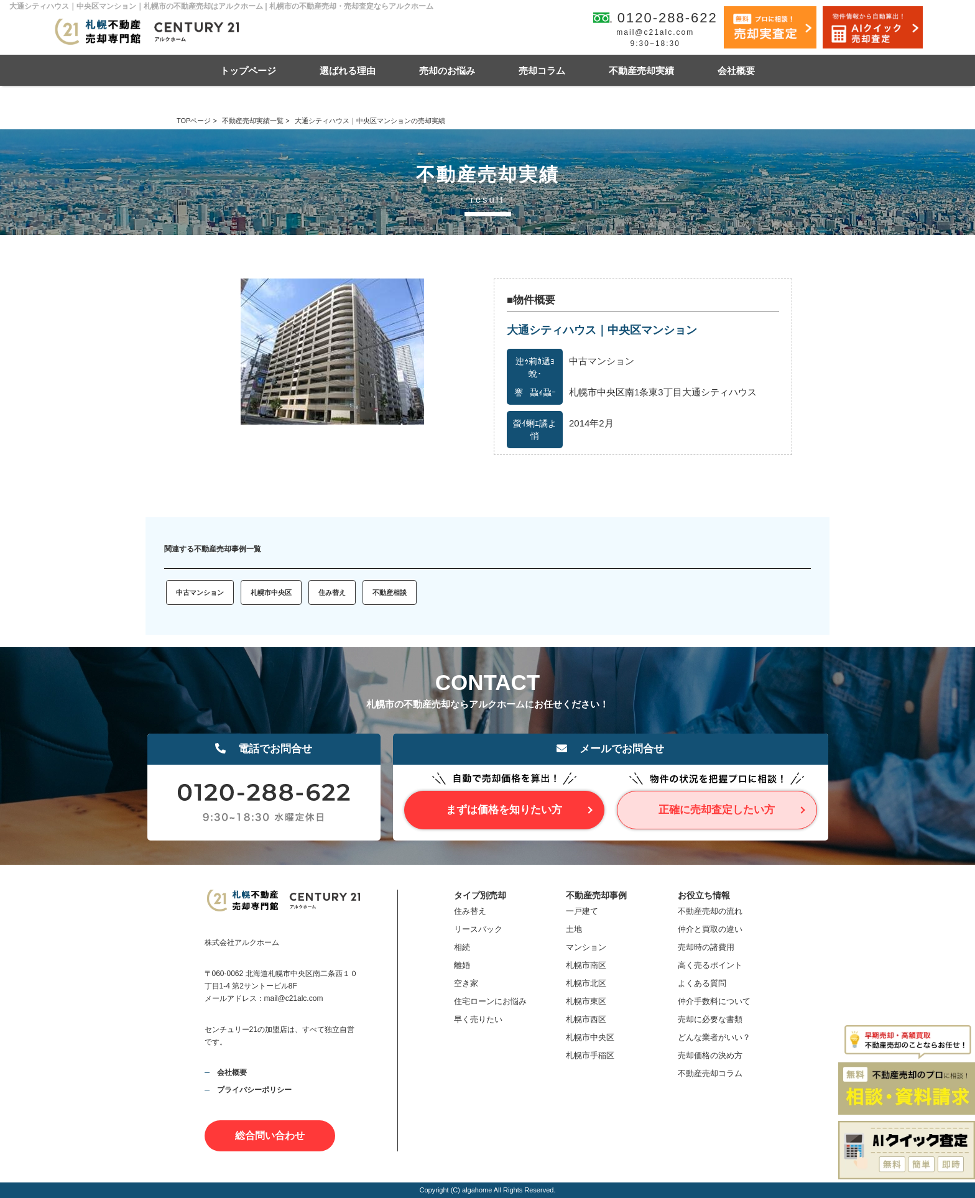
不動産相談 (389, 592)
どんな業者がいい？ (714, 1037)
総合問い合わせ (270, 1135)
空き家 (466, 983)
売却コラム (542, 70)
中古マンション (200, 592)
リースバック (478, 929)
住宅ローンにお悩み (490, 1001)
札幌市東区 (586, 1001)
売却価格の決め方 (710, 1055)
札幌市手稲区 (590, 1055)
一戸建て (582, 911)
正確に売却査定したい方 (716, 810)
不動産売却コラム (710, 1073)
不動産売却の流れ (710, 911)
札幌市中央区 (271, 592)
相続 (462, 947)
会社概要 (736, 70)
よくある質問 (702, 983)
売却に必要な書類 (710, 1019)
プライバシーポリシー (254, 1089)
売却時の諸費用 (706, 947)
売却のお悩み (447, 70)
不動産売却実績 (641, 70)
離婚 (462, 965)
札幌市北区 (586, 983)
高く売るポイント (710, 965)
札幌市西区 (586, 1019)
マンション (586, 947)
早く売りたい (478, 1019)
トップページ (248, 70)
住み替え (332, 592)
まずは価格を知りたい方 (504, 810)
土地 (574, 929)
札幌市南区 (586, 965)
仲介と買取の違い (710, 929)
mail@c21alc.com (655, 32)
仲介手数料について (714, 1001)
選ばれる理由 (348, 70)
